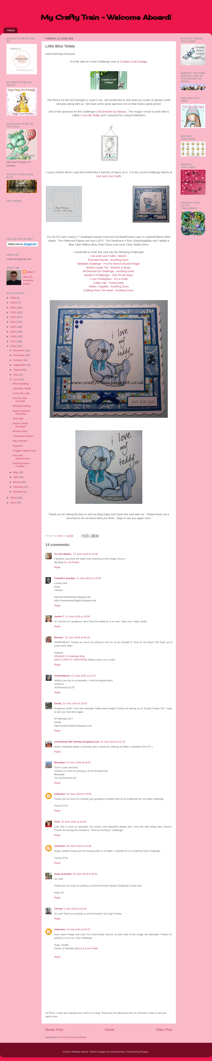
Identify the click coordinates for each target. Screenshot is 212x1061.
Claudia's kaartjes (64, 578)
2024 (13, 307)
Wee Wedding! (21, 383)
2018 (13, 336)
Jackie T (59, 616)
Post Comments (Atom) (73, 1037)
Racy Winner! (20, 440)
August (17, 369)
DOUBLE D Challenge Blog (69, 656)
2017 (13, 341)
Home (11, 30)
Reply (57, 567)
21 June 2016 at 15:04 (88, 578)
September (19, 365)
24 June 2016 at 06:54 (78, 762)
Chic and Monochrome (21, 457)
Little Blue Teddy (22, 388)
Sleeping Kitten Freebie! (21, 465)
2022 (13, 317)
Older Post (164, 1030)
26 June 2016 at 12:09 (79, 846)
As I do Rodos (71, 562)
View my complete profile (28, 280)
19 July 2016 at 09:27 (78, 929)
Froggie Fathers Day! (24, 450)
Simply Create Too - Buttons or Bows (108, 267)
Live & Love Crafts (88, 948)
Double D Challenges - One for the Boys (108, 275)
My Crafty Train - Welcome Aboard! (106, 17)
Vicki (57, 821)
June (16, 379)
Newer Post (54, 1030)
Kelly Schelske (63, 874)
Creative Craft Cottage (133, 61)
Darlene (59, 637)
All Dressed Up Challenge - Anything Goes (108, 271)
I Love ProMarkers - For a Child (108, 278)
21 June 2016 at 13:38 (85, 554)
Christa (58, 908)
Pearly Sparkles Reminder (21, 412)
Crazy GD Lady (21, 393)
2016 (13, 346)
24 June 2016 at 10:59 (79, 794)
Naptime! (18, 445)
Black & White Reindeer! (20, 425)
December (19, 350)
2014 (13, 502)
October (18, 360)
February (18, 486)
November (19, 355)
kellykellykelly (117, 1051)
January (18, 491)
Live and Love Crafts (108, 176)
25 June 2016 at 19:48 (73, 821)
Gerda (57, 703)
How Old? (18, 418)
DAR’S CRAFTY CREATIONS (70, 659)
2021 (13, 322)
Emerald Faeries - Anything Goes (108, 259)
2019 (13, 331)
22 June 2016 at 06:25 (77, 637)
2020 (13, 326)
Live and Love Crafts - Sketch (108, 255)
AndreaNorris (62, 675)
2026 (13, 297)
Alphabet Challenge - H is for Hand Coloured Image (108, 263)
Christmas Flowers (23, 436)
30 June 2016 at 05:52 (85, 874)
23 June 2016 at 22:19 (112, 741)
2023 (13, 312)
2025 (13, 302)
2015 (13, 497)
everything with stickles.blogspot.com (76, 741)
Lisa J (30, 271)
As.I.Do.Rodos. (63, 554)
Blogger (144, 1051)
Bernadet (59, 762)
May (16, 472)
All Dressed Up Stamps (112, 111)
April (16, 477)
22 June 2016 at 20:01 (74, 703)
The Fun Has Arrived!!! (20, 400)
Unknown (59, 794)
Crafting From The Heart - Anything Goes (108, 290)
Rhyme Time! (20, 431)
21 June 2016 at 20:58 (77, 616)
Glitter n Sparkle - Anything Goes (109, 286)
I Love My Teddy (90, 115)
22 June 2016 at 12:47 (83, 675)
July (15, 374)
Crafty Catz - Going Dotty (108, 282)
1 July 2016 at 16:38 (75, 908)
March (17, 482)
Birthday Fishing (22, 406)
